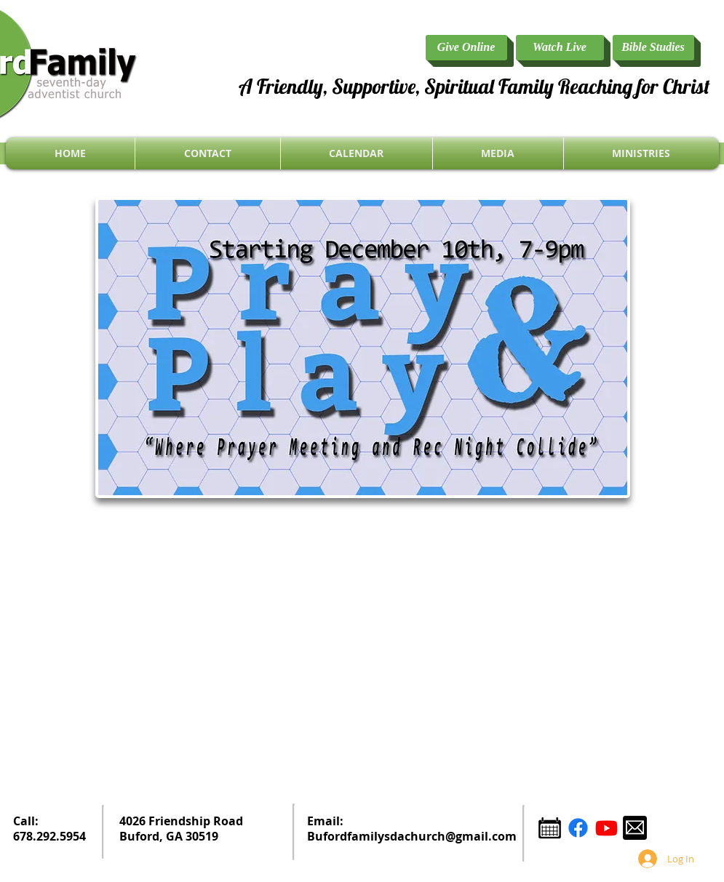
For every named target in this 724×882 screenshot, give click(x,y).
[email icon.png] (635, 828)
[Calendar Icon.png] (549, 828)
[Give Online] (466, 47)
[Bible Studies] (653, 47)
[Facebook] (578, 828)
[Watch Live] (560, 47)
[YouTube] (606, 828)
